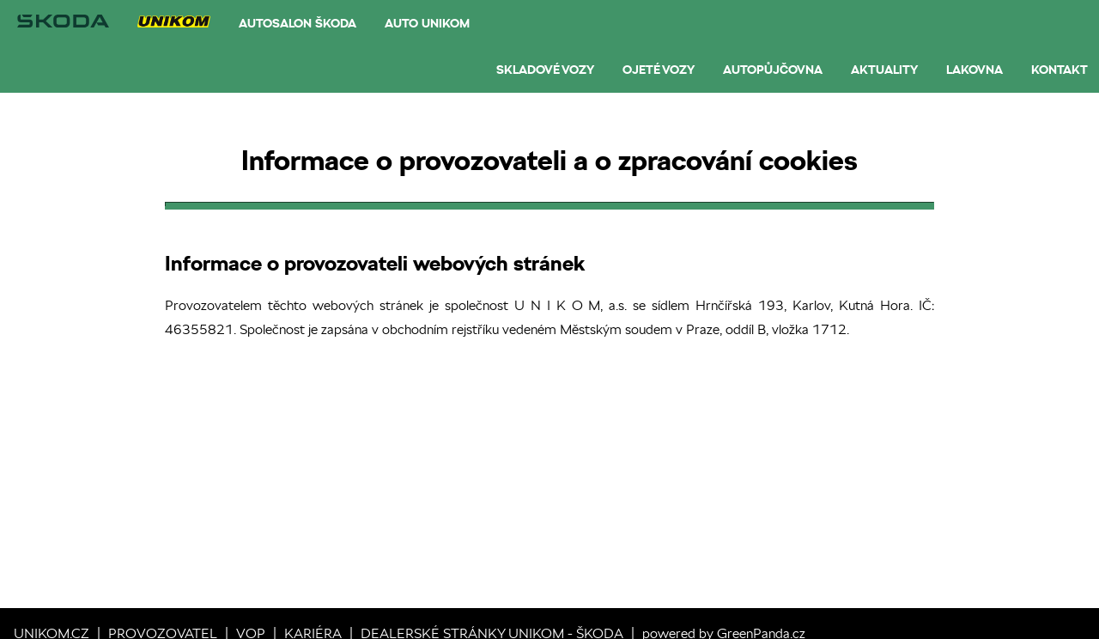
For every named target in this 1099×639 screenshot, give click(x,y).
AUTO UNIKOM (427, 23)
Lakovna (974, 69)
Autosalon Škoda (297, 23)
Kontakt (1059, 69)
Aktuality (884, 69)
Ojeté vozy (658, 69)
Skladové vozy (545, 69)
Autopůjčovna (773, 69)
